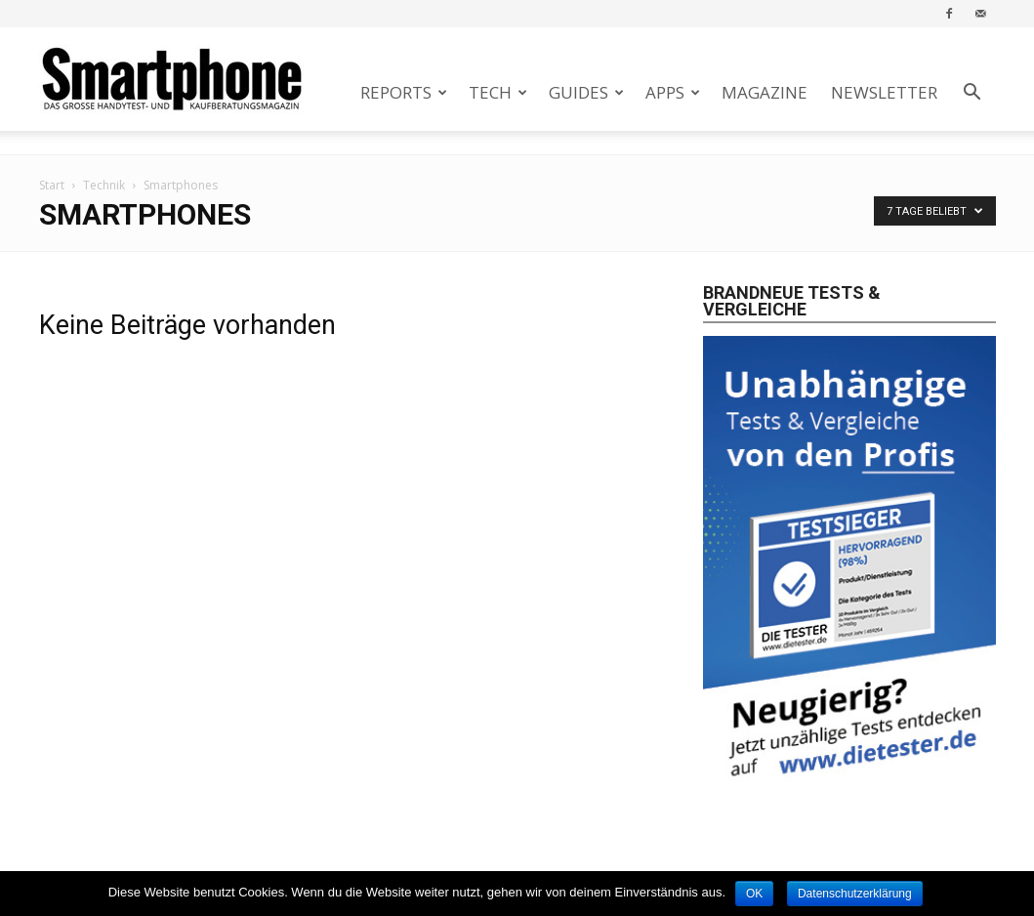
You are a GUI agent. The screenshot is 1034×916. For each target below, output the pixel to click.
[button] (972, 94)
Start (51, 185)
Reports (403, 92)
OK (754, 893)
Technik (104, 185)
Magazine (764, 92)
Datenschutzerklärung (855, 893)
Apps (672, 92)
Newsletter (884, 92)
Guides (586, 92)
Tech (498, 92)
